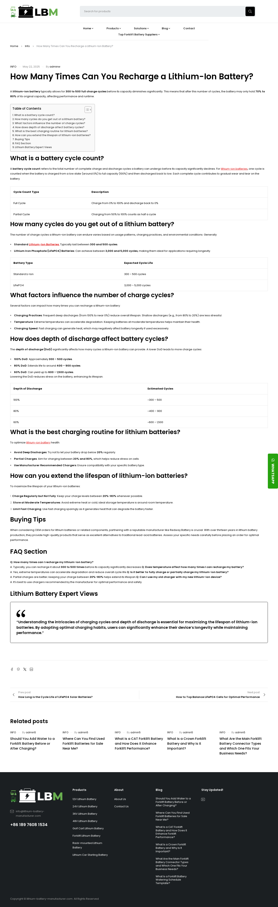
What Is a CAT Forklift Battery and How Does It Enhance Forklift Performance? (139, 743)
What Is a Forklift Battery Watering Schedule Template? (171, 879)
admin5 (31, 732)
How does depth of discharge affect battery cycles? (49, 127)
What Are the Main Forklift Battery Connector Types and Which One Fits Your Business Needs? (240, 746)
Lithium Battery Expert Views (33, 147)
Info (27, 46)
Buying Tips (22, 139)
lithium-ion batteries (234, 169)
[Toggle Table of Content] (86, 109)
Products (79, 790)
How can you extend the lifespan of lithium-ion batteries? (53, 135)
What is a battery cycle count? (34, 115)
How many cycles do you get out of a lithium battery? (50, 119)
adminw (55, 67)
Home (14, 46)
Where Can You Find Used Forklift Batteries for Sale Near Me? (84, 743)
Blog (159, 790)
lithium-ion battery (38, 442)
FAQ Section (23, 143)
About (119, 790)
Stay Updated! (212, 790)
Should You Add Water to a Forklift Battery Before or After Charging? (32, 743)
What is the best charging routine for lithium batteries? (51, 131)
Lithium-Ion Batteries (44, 244)
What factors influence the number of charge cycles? (50, 123)
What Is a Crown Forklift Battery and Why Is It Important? (186, 743)
